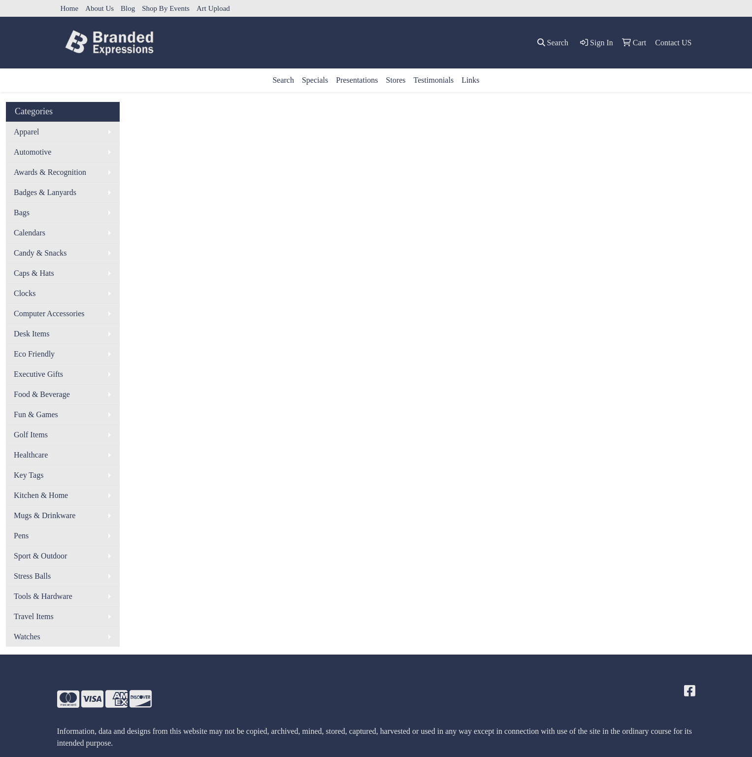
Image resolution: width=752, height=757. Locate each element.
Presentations (357, 80)
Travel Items (34, 616)
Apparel (26, 132)
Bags (22, 212)
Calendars (29, 233)
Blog (128, 8)
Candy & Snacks (40, 253)
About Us (99, 8)
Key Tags (28, 475)
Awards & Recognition (50, 172)
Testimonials (434, 80)
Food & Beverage (42, 394)
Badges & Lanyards (45, 192)
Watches (27, 636)
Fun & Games (36, 414)
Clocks (24, 293)
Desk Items (31, 333)
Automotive (32, 152)
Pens (21, 535)
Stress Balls (32, 576)
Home (70, 8)
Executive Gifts (38, 374)
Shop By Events (166, 8)
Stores (396, 80)
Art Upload (213, 8)
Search (283, 80)
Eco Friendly (34, 354)
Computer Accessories (49, 313)
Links (470, 80)
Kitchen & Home (41, 495)
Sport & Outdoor (40, 556)
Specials (315, 80)
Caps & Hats (34, 273)
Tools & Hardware (43, 596)
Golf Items (31, 434)
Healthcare (31, 455)
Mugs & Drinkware (44, 515)
